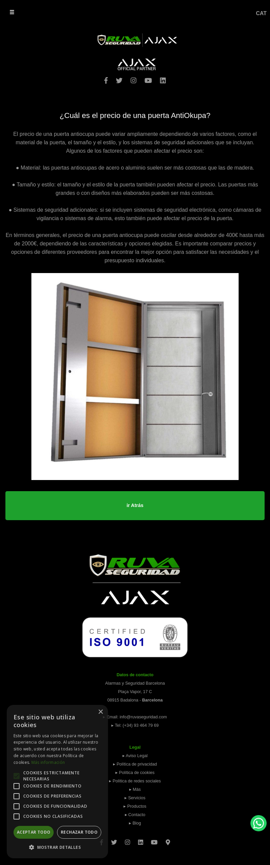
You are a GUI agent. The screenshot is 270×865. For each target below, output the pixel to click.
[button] (57, 847)
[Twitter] (114, 840)
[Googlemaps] (167, 840)
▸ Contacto (135, 814)
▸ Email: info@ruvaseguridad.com (135, 717)
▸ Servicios (135, 798)
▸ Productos (135, 806)
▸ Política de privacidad (135, 764)
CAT (261, 13)
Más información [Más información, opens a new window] (48, 762)
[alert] (57, 781)
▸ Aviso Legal (135, 755)
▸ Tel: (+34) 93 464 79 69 (135, 725)
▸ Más (135, 789)
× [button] (100, 712)
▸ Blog (135, 823)
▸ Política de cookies (135, 772)
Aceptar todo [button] (34, 832)
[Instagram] (127, 840)
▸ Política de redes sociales (135, 781)
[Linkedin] (140, 840)
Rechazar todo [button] (79, 832)
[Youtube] (154, 840)
